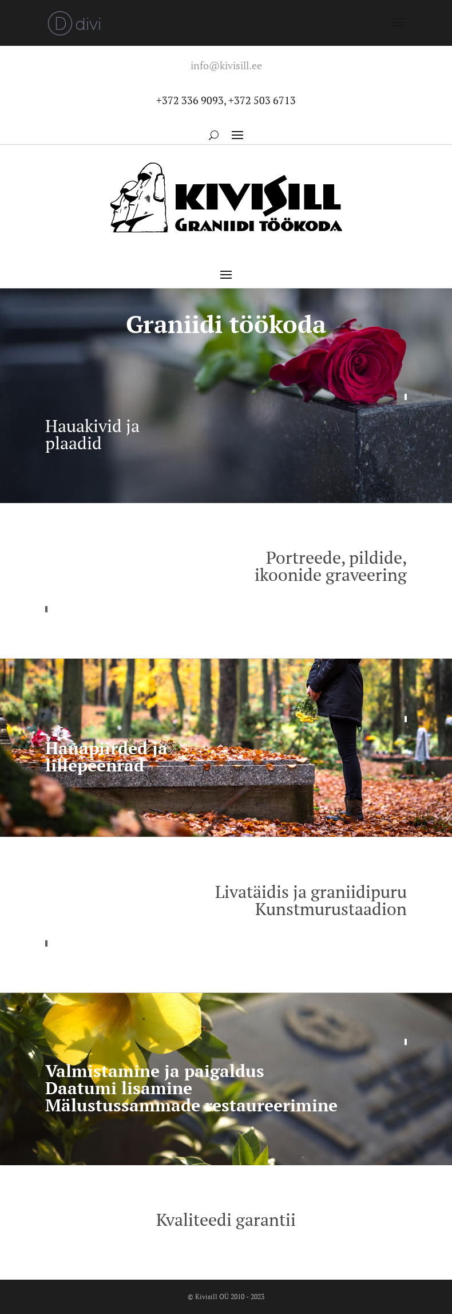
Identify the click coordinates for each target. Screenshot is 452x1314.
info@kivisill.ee (226, 65)
